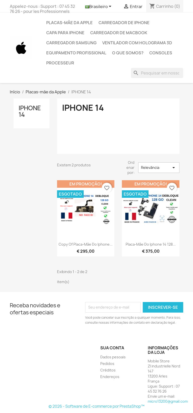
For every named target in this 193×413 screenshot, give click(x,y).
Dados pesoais (113, 357)
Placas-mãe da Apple (69, 22)
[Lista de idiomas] (99, 7)
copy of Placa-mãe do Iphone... (86, 244)
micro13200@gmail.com (168, 401)
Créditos (108, 370)
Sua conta (112, 348)
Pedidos (107, 363)
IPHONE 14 (30, 111)
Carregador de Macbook (118, 32)
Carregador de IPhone (124, 22)
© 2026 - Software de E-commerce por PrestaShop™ (96, 406)
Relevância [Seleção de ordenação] (159, 168)
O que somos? (127, 53)
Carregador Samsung (71, 43)
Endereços (109, 376)
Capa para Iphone (65, 32)
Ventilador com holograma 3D (137, 43)
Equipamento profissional (76, 53)
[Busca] (157, 73)
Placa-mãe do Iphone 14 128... (151, 244)
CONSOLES (160, 53)
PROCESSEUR (60, 63)
